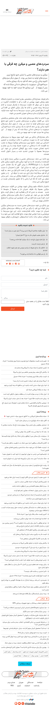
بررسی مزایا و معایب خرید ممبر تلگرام (35, 611)
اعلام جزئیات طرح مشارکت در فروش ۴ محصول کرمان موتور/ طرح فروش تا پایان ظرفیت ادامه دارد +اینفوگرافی (25, 617)
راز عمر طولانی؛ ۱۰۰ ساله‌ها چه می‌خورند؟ (32, 254)
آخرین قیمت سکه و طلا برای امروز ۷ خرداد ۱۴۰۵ (32, 514)
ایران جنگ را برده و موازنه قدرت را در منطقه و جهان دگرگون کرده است (25, 394)
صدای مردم (11, 682)
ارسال (13, 308)
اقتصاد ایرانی (44, 656)
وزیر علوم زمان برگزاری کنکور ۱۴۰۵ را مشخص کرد (32, 530)
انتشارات (27, 685)
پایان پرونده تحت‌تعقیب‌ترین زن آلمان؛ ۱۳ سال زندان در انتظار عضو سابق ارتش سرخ (27, 566)
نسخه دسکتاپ (25, 663)
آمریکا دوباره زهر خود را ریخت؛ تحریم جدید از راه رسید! (30, 381)
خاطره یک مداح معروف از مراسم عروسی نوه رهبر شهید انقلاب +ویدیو (27, 248)
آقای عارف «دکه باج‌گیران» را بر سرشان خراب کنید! (31, 420)
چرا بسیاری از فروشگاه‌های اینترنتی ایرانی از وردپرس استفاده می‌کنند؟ (25, 607)
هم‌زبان (21, 682)
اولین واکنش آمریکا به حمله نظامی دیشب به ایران (31, 481)
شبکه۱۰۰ (39, 682)
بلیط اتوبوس (17, 656)
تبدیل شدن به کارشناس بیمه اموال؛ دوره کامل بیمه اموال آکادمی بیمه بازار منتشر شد (25, 637)
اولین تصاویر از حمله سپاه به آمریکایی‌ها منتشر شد (30, 367)
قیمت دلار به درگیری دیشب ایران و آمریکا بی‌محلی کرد (30, 534)
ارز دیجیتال (26, 656)
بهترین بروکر (34, 656)
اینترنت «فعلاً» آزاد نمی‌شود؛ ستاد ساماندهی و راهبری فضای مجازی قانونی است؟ (27, 449)
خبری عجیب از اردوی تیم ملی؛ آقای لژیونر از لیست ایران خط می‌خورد (25, 477)
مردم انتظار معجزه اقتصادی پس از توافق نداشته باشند (29, 486)
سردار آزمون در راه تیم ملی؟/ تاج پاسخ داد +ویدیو (30, 547)
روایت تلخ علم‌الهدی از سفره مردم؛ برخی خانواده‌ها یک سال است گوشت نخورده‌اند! (25, 467)
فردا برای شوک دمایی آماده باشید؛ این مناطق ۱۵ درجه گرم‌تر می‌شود (25, 385)
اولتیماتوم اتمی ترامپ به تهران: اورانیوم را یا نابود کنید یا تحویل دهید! (24, 454)
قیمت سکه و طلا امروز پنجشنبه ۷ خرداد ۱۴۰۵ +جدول (30, 376)
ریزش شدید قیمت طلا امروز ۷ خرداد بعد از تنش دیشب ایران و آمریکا (25, 398)
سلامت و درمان (29, 51)
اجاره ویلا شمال (17, 652)
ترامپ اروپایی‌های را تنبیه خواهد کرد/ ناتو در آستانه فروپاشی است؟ (26, 560)
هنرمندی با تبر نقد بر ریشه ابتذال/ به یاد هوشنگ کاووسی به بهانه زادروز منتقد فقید (25, 581)
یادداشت (36, 685)
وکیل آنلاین (7, 652)
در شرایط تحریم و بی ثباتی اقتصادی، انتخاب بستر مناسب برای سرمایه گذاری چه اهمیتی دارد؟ (26, 623)
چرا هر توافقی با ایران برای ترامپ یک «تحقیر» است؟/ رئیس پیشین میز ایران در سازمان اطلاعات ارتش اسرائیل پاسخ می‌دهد (25, 524)
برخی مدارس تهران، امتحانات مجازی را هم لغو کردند (30, 490)
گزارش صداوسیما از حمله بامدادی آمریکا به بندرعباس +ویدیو (27, 495)
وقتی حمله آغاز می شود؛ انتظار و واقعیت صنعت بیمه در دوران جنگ (26, 643)
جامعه (37, 51)
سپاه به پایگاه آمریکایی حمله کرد (36, 389)
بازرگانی (42, 599)
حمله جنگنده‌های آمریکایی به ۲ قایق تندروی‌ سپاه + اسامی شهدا (26, 416)
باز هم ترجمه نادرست (38, 244)
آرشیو (19, 685)
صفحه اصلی (44, 51)
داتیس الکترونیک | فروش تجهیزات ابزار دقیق (35, 652)
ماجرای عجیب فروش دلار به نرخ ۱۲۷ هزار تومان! (30, 235)
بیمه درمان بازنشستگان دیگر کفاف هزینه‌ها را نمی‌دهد (30, 593)
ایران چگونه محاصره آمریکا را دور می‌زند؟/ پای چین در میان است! (25, 230)
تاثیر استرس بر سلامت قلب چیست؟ (35, 571)
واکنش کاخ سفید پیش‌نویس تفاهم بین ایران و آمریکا (30, 372)
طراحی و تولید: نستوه (25, 699)
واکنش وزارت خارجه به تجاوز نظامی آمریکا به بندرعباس (29, 543)
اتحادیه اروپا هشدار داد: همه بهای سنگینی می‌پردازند (30, 518)
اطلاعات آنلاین (25, 10)
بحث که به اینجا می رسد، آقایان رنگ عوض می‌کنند (31, 431)
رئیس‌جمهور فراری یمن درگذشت (36, 498)
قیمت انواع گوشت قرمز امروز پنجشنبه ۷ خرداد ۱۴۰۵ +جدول (28, 575)
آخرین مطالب (41, 473)
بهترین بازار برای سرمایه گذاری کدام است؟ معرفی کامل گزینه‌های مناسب (24, 647)
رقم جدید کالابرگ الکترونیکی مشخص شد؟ (33, 538)
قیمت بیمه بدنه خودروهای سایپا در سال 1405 (32, 632)
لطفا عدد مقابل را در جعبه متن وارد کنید (37, 303)
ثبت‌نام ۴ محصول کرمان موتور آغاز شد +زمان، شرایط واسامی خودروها (25, 628)
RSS (12, 685)
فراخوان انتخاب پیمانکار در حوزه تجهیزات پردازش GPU (30, 603)
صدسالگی (30, 682)
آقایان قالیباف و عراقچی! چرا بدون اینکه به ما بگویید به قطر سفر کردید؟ (24, 443)
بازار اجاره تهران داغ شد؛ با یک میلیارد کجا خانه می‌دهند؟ (27, 239)
